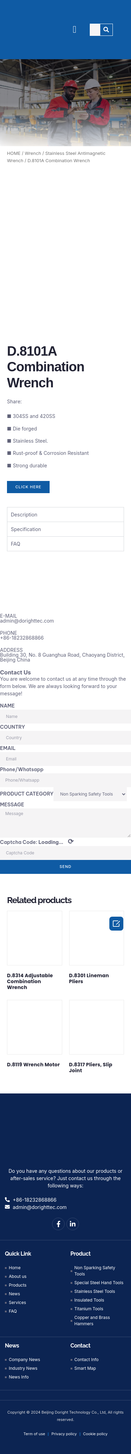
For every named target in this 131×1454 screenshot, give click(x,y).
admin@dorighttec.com (27, 619)
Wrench (33, 153)
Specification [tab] (26, 527)
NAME (7, 704)
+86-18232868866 (22, 636)
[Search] (106, 29)
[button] (75, 29)
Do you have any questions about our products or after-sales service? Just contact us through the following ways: (65, 1176)
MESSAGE (12, 803)
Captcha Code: (37, 840)
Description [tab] (24, 513)
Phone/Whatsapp (21, 768)
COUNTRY (12, 725)
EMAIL (8, 746)
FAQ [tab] (15, 542)
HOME (14, 153)
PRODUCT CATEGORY (26, 792)
